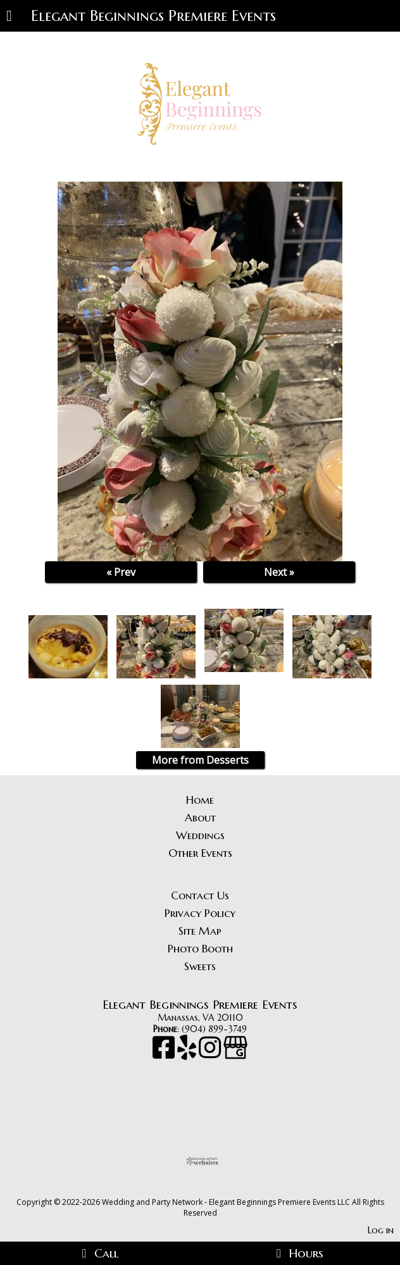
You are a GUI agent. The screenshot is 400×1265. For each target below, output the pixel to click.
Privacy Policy (200, 913)
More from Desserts (200, 760)
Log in (381, 1230)
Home (200, 800)
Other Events (200, 853)
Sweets (200, 966)
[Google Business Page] (235, 1053)
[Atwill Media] (211, 1188)
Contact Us (200, 895)
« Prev (120, 572)
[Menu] (9, 17)
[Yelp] (188, 1053)
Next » (279, 572)
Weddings (200, 835)
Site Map (200, 931)
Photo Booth (200, 949)
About (200, 818)
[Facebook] (165, 1053)
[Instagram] (211, 1053)
